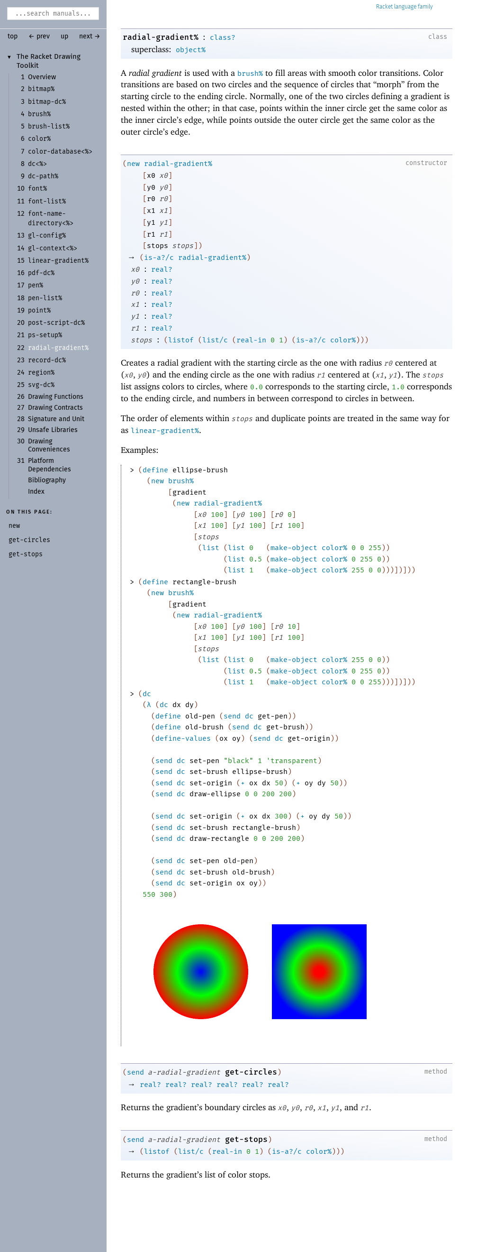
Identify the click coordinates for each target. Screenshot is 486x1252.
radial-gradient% (160, 37)
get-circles (251, 1072)
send (232, 716)
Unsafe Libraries (53, 430)
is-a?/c (159, 257)
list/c (215, 340)
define (155, 470)
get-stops (246, 1139)
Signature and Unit (56, 419)
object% (191, 50)
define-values (183, 738)
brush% (250, 73)
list (210, 547)
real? (161, 269)
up (64, 36)
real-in (251, 340)
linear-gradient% (165, 430)
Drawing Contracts (55, 408)
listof (181, 340)
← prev (39, 36)
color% (343, 340)
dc (147, 694)
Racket (404, 7)
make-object (293, 547)
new (133, 163)
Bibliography (47, 480)
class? (222, 37)
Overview (42, 77)
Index (36, 491)
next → (89, 36)
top (13, 36)
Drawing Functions (55, 397)
